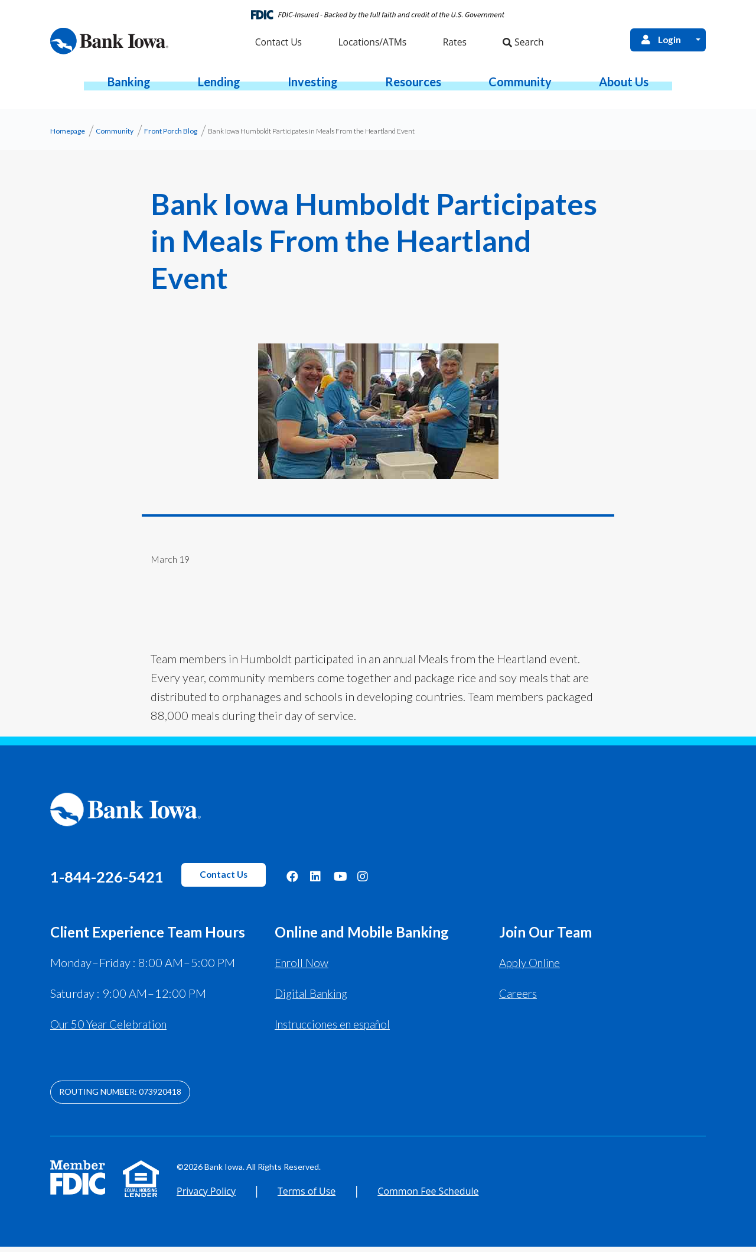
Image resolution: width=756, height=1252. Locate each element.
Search (521, 45)
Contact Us (265, 880)
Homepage (67, 136)
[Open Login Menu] (697, 42)
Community (114, 136)
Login (658, 41)
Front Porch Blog (170, 136)
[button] (129, 87)
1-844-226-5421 (126, 880)
